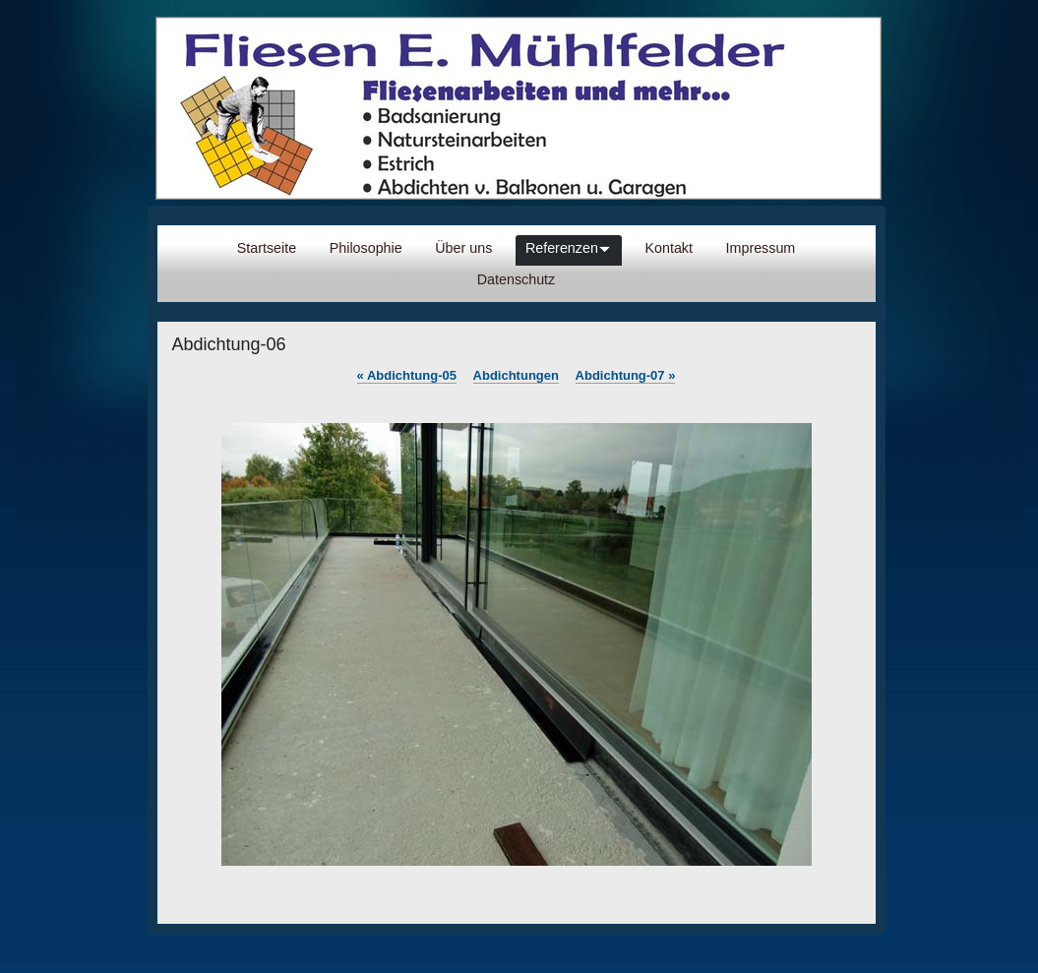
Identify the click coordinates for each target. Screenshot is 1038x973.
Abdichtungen (516, 375)
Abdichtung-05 (407, 375)
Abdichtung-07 (626, 375)
